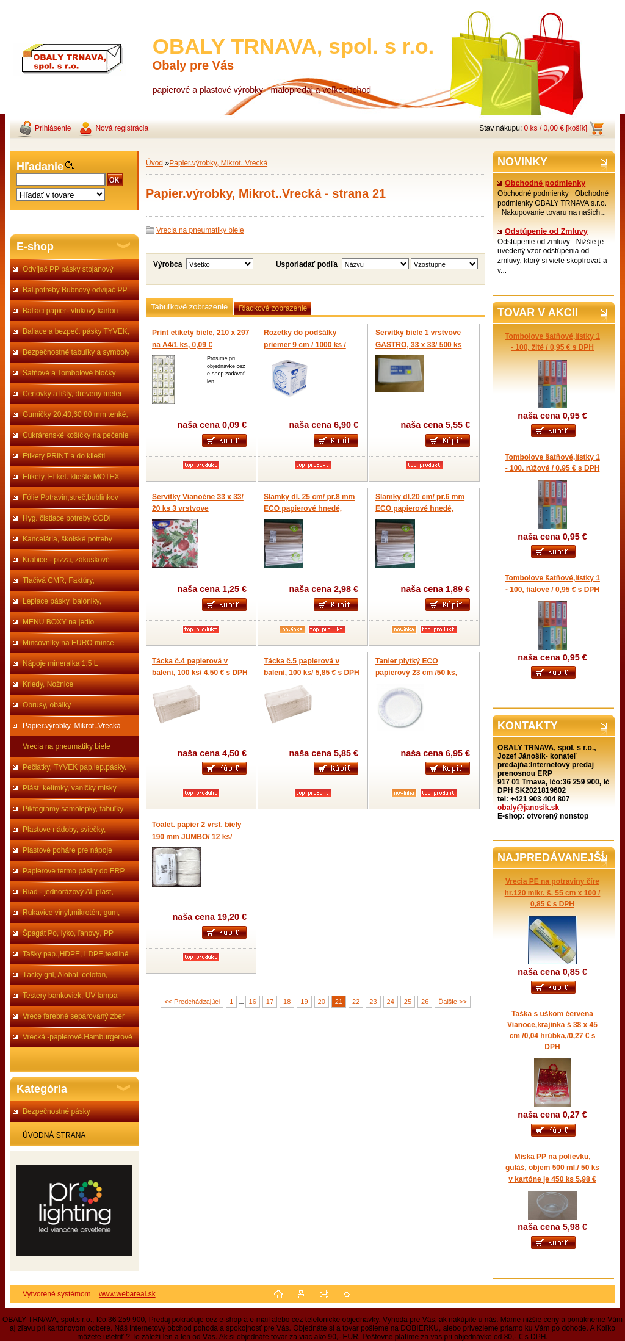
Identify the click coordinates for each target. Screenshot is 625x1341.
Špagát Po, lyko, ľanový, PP (68, 933)
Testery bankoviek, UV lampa (70, 995)
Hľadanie (39, 167)
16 (252, 1001)
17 (269, 1001)
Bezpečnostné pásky (56, 1111)
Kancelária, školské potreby (67, 539)
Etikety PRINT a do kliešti (64, 456)
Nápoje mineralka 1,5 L (60, 663)
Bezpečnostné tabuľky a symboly (76, 352)
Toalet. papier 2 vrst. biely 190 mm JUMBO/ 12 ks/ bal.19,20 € (197, 836)
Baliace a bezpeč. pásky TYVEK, (76, 331)
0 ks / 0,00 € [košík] (555, 128)
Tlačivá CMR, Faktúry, (59, 580)
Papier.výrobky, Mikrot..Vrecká (72, 725)
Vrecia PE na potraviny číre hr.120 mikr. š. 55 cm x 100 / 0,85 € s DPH (553, 892)
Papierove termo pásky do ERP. (74, 871)
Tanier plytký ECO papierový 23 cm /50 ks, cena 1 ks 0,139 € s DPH (416, 673)
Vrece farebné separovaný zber (74, 1016)
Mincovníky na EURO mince (68, 642)
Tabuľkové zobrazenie (189, 306)
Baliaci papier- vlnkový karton (70, 310)
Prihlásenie (53, 128)
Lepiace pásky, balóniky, (62, 601)
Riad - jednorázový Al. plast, (68, 891)
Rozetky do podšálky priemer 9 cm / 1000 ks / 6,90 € (305, 344)
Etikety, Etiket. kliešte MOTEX (71, 476)
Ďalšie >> (452, 1001)
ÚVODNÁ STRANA (54, 1135)
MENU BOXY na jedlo (58, 622)
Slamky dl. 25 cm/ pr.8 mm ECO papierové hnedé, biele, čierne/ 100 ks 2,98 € (309, 509)
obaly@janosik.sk (528, 807)
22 (355, 1001)
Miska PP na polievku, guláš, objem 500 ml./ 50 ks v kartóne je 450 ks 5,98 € (552, 1167)
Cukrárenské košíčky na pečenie (75, 435)
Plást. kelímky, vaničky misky (70, 788)
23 (373, 1001)
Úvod (154, 163)
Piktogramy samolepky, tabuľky (73, 808)
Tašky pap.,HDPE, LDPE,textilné (75, 954)
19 (304, 1001)
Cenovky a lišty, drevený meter (72, 393)
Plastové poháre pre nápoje (67, 850)
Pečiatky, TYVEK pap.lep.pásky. (74, 767)
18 (287, 1001)
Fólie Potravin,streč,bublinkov (70, 497)
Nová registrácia (121, 128)
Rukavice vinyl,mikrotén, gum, (71, 912)
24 (390, 1001)
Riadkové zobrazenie (273, 308)
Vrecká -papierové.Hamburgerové (77, 1037)
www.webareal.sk (127, 1294)
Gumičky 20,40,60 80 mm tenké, (75, 414)
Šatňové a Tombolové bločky (69, 373)
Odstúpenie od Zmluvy (542, 231)
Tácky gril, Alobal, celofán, (65, 975)
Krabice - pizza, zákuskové (66, 559)
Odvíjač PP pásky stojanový (68, 269)
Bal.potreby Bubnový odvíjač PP (75, 290)
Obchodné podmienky (541, 183)
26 (424, 1001)
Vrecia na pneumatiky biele (66, 746)
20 (321, 1001)
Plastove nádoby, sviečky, (64, 829)
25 (407, 1001)
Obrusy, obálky (47, 705)
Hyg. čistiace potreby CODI (67, 518)
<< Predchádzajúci (192, 1001)
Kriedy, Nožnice (48, 684)
